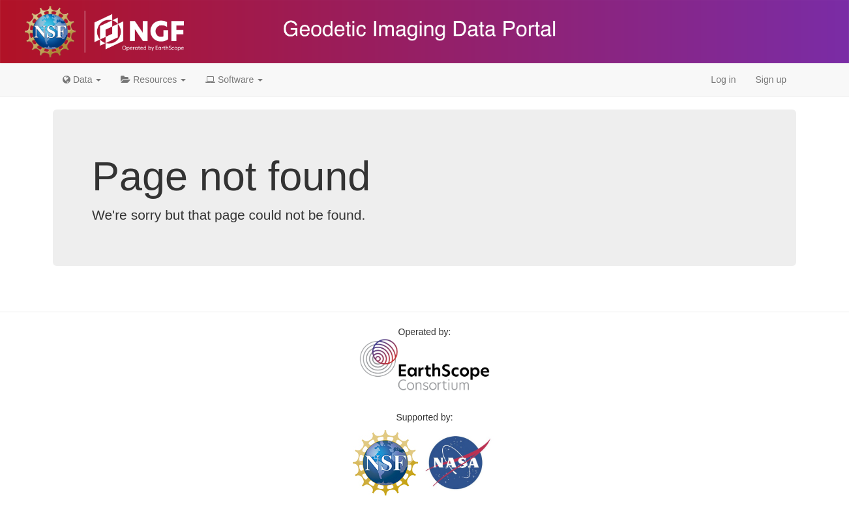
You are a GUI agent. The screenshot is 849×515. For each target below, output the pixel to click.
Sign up (771, 79)
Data (82, 79)
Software (234, 79)
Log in (723, 79)
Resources (153, 79)
